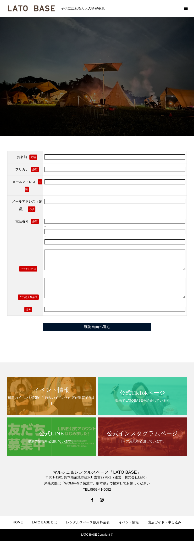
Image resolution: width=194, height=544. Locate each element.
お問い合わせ (132, 536)
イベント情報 (129, 522)
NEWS (57, 536)
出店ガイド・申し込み (164, 522)
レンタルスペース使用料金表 (88, 522)
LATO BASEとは (44, 522)
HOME (18, 522)
